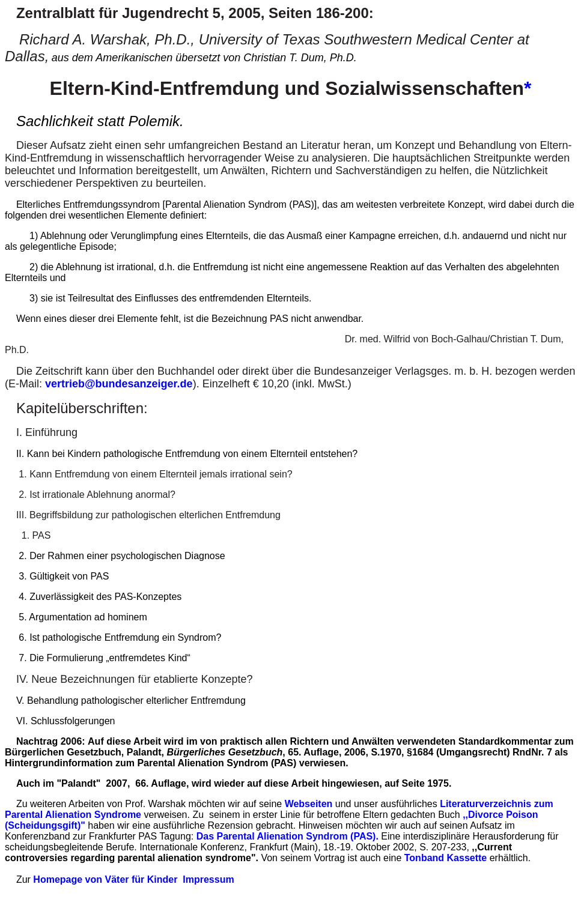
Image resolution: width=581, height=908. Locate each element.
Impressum (208, 879)
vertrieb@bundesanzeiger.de (119, 384)
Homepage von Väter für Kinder (105, 879)
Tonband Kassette (445, 858)
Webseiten (309, 804)
